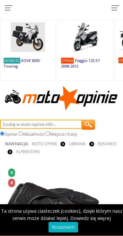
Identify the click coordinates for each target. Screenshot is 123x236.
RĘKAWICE (107, 144)
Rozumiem (63, 227)
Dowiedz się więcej (90, 218)
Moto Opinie (44, 144)
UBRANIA (77, 144)
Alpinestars (28, 151)
